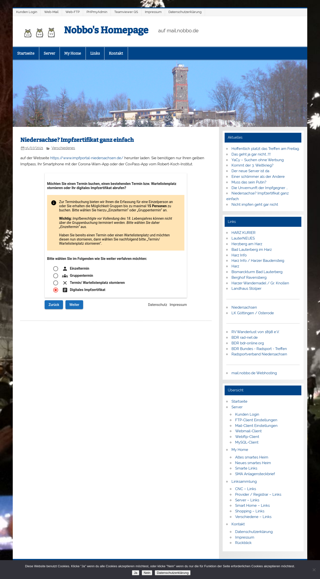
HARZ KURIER (243, 232)
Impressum (153, 12)
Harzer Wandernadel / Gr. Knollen (260, 283)
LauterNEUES (243, 238)
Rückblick (243, 543)
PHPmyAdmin (97, 12)
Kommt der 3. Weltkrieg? (252, 165)
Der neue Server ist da (250, 171)
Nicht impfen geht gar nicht (254, 204)
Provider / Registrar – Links (258, 494)
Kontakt (116, 53)
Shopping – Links (249, 511)
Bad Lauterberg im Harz (251, 249)
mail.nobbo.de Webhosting (254, 373)
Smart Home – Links (252, 505)
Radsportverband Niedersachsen (259, 354)
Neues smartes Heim (253, 463)
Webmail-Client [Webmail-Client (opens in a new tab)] (248, 431)
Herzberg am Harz (246, 244)
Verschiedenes (63, 148)
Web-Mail (51, 12)
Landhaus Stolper (246, 288)
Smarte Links (246, 468)
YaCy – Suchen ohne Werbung (257, 160)
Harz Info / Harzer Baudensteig (257, 260)
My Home (72, 53)
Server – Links (247, 500)
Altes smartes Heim (251, 457)
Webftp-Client (247, 436)
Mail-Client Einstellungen (256, 425)
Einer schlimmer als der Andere (258, 176)
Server (49, 53)
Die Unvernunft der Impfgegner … (259, 188)
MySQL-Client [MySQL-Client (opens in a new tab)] (246, 442)
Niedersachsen (244, 307)
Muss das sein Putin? (248, 182)
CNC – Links (245, 489)
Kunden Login (26, 12)
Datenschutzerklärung (185, 12)
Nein (147, 573)
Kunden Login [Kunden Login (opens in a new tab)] (247, 414)
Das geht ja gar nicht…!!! (251, 154)
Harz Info (239, 255)
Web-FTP (72, 12)
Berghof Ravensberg (249, 277)
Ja (135, 573)
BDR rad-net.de (244, 337)
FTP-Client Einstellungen (256, 420)
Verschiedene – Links (253, 517)
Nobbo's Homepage (106, 30)
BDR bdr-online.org (247, 343)
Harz (235, 266)
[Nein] (313, 569)
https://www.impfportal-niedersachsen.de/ (86, 158)
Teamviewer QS (126, 12)
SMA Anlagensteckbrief (255, 474)
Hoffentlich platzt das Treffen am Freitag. (265, 148)
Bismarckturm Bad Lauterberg (256, 272)
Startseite (25, 53)
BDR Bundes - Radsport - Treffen (259, 349)
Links (95, 53)
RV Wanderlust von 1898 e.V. (255, 332)
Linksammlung (244, 481)
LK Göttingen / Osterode (252, 313)
